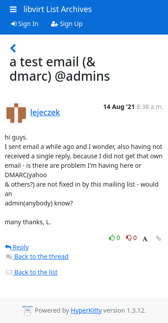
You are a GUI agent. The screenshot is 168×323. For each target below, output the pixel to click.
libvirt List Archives (57, 9)
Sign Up (67, 23)
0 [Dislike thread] (131, 237)
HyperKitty (86, 310)
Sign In (25, 23)
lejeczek (45, 112)
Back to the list (31, 272)
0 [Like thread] (115, 237)
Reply (17, 247)
